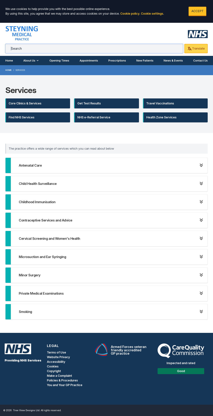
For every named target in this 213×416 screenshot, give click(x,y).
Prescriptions (117, 60)
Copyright (54, 371)
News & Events (173, 60)
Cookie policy (129, 13)
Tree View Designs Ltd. (26, 410)
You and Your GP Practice (65, 385)
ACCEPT (197, 11)
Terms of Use (56, 352)
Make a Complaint (59, 375)
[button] (37, 103)
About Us (31, 60)
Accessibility (56, 361)
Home (9, 60)
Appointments (89, 60)
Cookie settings (152, 13)
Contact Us (200, 60)
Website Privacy (58, 357)
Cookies (53, 366)
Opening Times (59, 60)
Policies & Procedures (62, 380)
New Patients (144, 60)
